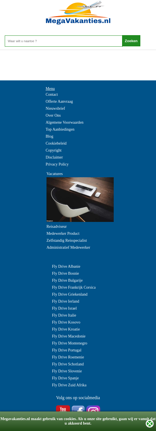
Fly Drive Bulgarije (67, 280)
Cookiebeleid (56, 143)
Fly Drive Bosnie (65, 273)
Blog (49, 136)
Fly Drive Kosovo (66, 322)
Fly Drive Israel (64, 308)
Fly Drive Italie (64, 315)
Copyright (54, 150)
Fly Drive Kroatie (66, 329)
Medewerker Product (63, 233)
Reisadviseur (56, 226)
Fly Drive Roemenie (68, 357)
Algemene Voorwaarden (64, 122)
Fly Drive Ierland (65, 301)
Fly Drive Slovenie (67, 371)
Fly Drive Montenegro (69, 343)
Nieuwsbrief (55, 108)
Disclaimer (54, 157)
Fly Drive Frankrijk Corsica (74, 287)
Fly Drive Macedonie (69, 336)
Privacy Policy (57, 164)
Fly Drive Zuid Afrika (69, 385)
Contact (52, 94)
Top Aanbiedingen (60, 129)
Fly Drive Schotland (68, 364)
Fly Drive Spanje (65, 378)
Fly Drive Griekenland (70, 294)
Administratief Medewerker (68, 247)
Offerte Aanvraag (59, 101)
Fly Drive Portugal (67, 350)
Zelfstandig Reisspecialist (66, 240)
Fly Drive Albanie (66, 266)
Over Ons (53, 115)
